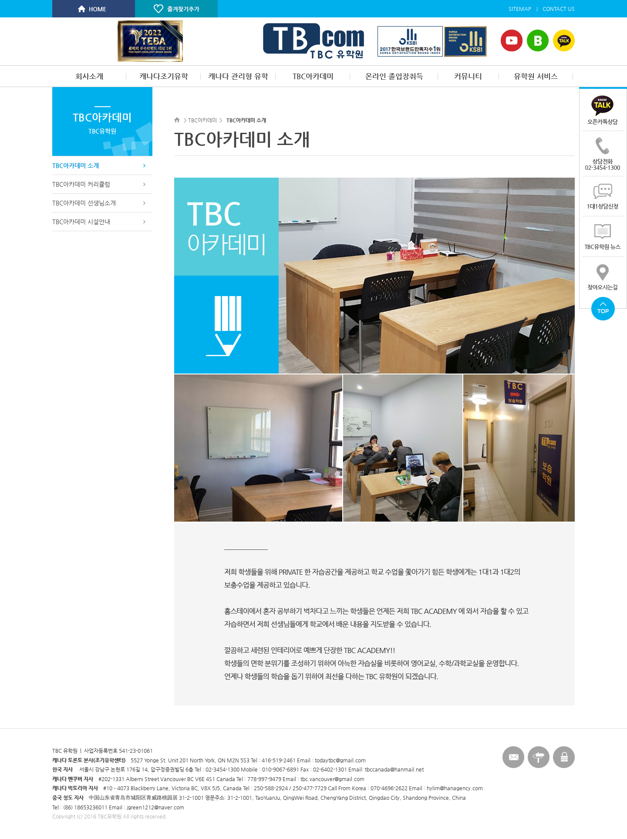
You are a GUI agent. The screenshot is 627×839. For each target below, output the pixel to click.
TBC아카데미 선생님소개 (84, 202)
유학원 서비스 (536, 76)
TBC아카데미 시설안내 (81, 221)
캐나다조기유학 (163, 76)
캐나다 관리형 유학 (238, 76)
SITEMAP (520, 9)
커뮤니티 (468, 76)
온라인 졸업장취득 (394, 76)
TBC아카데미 (313, 76)
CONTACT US (559, 9)
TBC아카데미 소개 (75, 165)
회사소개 (89, 76)
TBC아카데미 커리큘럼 (81, 184)
